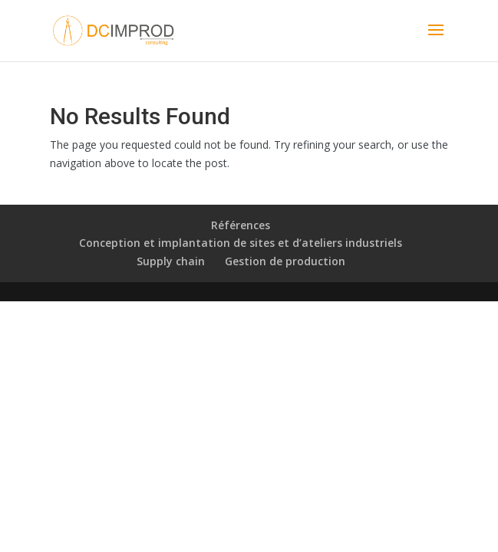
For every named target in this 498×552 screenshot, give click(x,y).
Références (240, 225)
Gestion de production (285, 261)
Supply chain (171, 261)
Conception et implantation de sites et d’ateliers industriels (240, 242)
